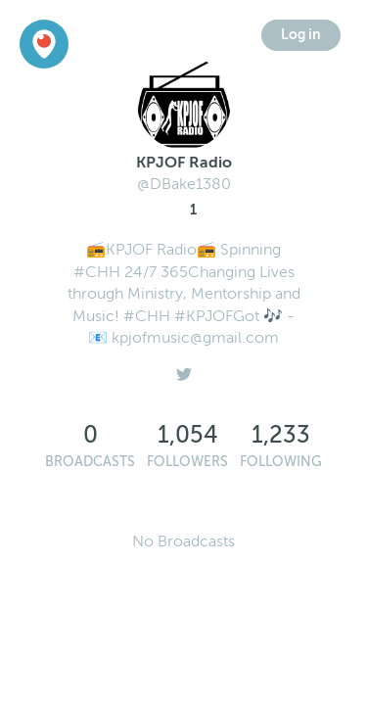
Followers (187, 461)
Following (281, 461)
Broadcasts (90, 461)
